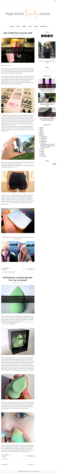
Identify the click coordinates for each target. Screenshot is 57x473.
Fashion (9, 272)
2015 (40, 135)
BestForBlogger (36, 471)
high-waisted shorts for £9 (26, 163)
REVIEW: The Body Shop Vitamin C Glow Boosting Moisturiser (47, 119)
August (42, 142)
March (42, 154)
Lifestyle (13, 272)
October (42, 139)
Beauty (5, 272)
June (42, 150)
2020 (41, 127)
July (41, 148)
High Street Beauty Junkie (25, 471)
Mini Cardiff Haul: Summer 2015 (17, 33)
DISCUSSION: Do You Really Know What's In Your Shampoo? (47, 90)
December (43, 136)
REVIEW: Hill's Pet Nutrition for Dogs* (47, 105)
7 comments (3, 456)
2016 (40, 133)
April (42, 153)
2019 (40, 129)
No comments (4, 269)
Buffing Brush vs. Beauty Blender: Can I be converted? (18, 279)
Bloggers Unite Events (29, 320)
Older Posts (30, 464)
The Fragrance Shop (7, 202)
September (43, 141)
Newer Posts (5, 464)
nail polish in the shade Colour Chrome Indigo (24, 124)
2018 (40, 130)
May (41, 151)
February (43, 156)
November (43, 138)
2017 (40, 132)
